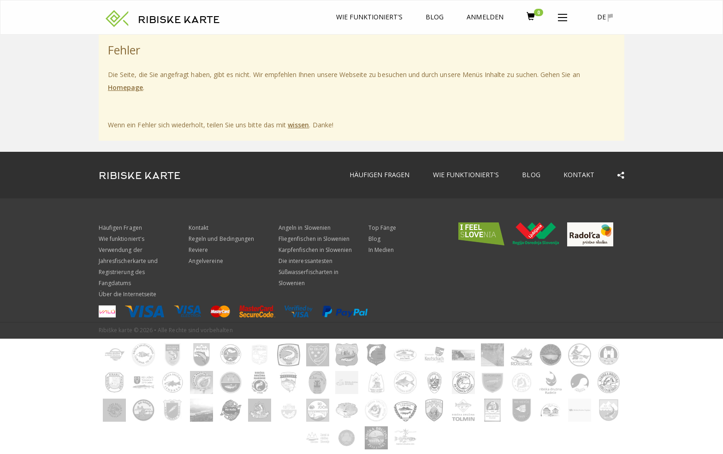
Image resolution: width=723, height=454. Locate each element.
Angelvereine (206, 261)
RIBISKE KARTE (179, 19)
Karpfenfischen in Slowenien (315, 250)
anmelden (485, 16)
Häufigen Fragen (380, 174)
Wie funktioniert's (369, 16)
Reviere (198, 250)
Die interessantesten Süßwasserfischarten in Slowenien (308, 272)
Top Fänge (382, 228)
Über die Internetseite (127, 294)
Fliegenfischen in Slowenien (314, 239)
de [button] (605, 17)
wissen (298, 124)
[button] (562, 15)
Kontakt (578, 174)
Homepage (125, 87)
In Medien (381, 250)
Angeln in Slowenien (305, 228)
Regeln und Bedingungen (221, 239)
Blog (435, 16)
